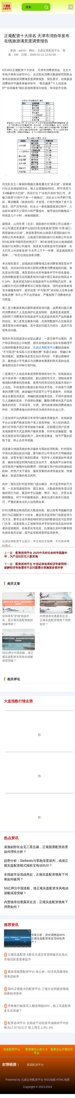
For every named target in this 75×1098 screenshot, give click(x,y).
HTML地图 (63, 1079)
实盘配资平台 (11, 1049)
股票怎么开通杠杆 (61, 1049)
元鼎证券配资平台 (44, 347)
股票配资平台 (35, 1064)
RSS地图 (50, 1079)
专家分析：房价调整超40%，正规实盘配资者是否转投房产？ (49, 938)
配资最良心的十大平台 (36, 1051)
